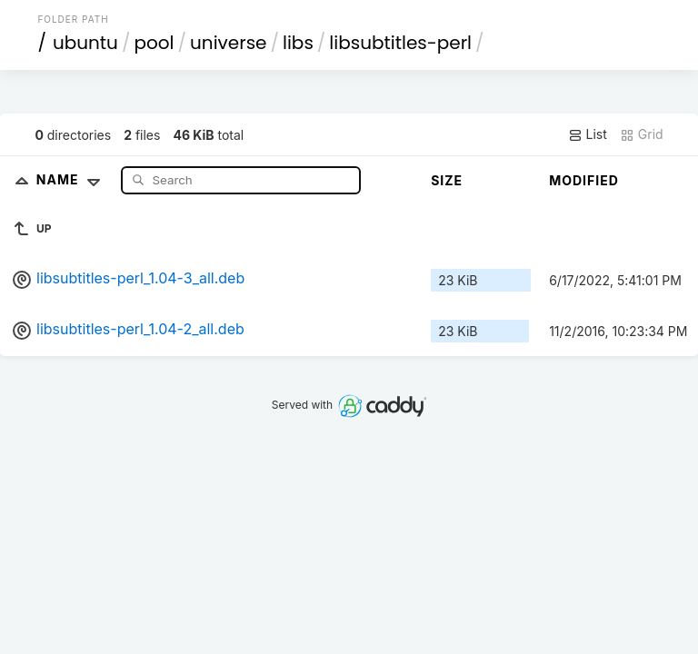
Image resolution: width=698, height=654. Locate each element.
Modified (584, 180)
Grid (641, 134)
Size (447, 180)
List (587, 134)
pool (154, 42)
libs (298, 42)
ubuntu (85, 42)
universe (228, 42)
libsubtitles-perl (400, 42)
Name (72, 179)
